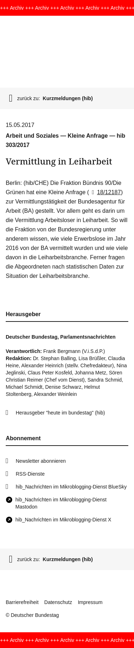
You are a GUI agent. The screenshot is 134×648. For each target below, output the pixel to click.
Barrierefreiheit (22, 602)
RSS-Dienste (30, 474)
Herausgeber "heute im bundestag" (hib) (60, 413)
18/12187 (105, 192)
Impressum (90, 602)
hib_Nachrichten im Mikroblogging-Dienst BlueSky (71, 487)
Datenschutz (58, 602)
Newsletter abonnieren (41, 461)
